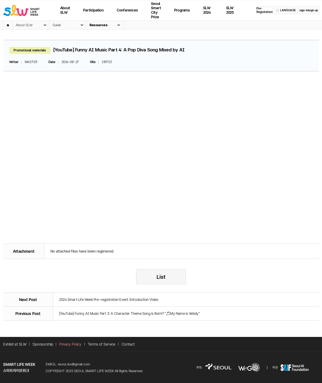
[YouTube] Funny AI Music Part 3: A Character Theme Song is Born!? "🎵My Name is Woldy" (129, 313)
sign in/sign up (308, 10)
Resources (98, 25)
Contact (128, 344)
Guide (57, 25)
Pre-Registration (264, 10)
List (161, 277)
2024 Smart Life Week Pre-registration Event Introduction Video (108, 299)
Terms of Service (101, 344)
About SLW (24, 25)
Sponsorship (42, 344)
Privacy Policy (70, 344)
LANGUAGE (288, 10)
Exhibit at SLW (14, 344)
